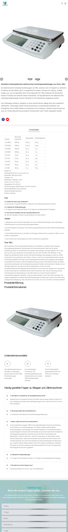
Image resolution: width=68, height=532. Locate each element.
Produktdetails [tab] (34, 130)
